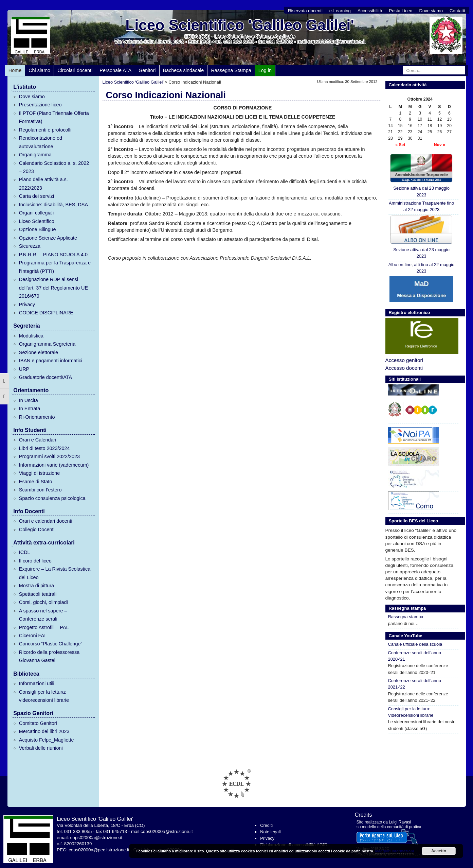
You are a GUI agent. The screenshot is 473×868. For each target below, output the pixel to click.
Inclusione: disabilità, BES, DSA (53, 204)
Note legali (270, 831)
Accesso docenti (404, 368)
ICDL (24, 552)
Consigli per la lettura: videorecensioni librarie (44, 696)
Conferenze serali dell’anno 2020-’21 (414, 656)
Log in (265, 70)
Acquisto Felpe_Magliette (46, 740)
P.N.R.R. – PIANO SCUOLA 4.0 (53, 254)
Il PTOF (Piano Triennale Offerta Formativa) (54, 117)
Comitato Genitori (38, 723)
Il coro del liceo (35, 560)
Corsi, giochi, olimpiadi (43, 602)
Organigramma (35, 154)
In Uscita (28, 400)
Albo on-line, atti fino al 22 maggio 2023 (421, 268)
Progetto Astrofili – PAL (44, 627)
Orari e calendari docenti (45, 521)
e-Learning (340, 10)
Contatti (457, 10)
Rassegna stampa (405, 616)
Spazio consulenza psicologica (52, 498)
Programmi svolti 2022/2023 (49, 456)
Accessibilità (370, 10)
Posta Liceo (400, 10)
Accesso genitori (404, 360)
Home (14, 70)
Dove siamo (431, 10)
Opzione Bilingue (37, 229)
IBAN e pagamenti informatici (50, 360)
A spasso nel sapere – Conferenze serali (43, 615)
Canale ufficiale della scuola (415, 644)
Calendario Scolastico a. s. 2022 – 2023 (54, 167)
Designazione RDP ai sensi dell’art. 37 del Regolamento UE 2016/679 (53, 288)
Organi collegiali (36, 212)
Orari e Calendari (37, 439)
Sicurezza (29, 246)
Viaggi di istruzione (39, 473)
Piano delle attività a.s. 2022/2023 (43, 183)
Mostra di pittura (36, 585)
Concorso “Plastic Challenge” (50, 643)
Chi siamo (39, 70)
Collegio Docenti (37, 529)
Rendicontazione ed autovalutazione (40, 142)
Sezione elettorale (38, 352)
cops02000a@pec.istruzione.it (99, 849)
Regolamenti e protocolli (45, 130)
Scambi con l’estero (40, 489)
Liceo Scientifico (36, 221)
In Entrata (29, 408)
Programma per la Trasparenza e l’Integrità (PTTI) (55, 267)
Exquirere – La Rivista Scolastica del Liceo (54, 573)
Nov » (439, 144)
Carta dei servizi (36, 196)
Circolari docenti (74, 70)
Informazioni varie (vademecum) (54, 465)
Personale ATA (115, 70)
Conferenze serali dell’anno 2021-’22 (414, 684)
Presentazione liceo (40, 104)
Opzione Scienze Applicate (48, 238)
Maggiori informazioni (394, 851)
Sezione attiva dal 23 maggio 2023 (421, 175)
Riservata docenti (305, 10)
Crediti (266, 825)
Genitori (147, 70)
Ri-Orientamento (37, 417)
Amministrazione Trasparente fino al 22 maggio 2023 (421, 206)
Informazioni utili (36, 683)
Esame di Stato (35, 481)
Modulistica (31, 335)
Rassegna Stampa (231, 70)
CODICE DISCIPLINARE (46, 312)
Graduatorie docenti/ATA (45, 377)
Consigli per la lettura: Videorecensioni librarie (411, 712)
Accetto (438, 851)
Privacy (27, 304)
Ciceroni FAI (32, 635)
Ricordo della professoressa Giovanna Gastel (49, 656)
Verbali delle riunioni (41, 748)
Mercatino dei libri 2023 (44, 731)
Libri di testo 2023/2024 (44, 448)
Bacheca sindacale (183, 70)
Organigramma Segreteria (47, 344)
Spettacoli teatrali (37, 594)
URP (24, 369)
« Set (400, 144)
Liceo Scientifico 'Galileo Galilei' (239, 25)
